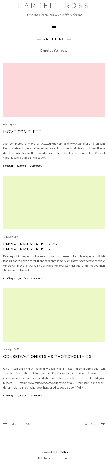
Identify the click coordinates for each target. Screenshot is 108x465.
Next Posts (90, 423)
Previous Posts (21, 423)
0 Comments (36, 165)
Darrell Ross (54, 5)
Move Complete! (22, 131)
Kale (66, 452)
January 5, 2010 (11, 236)
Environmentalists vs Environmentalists (30, 246)
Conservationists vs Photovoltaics (47, 356)
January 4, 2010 (11, 349)
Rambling (8, 165)
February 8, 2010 (11, 124)
